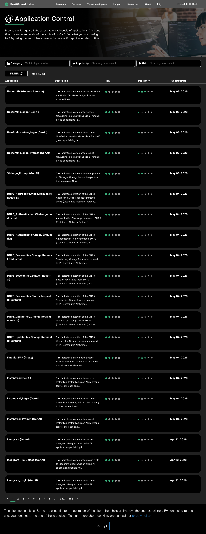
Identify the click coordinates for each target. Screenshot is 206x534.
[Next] (77, 498)
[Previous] (7, 498)
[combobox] (47, 63)
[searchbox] (47, 63)
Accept (102, 526)
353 (70, 498)
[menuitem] (61, 5)
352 (62, 498)
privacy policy (141, 515)
